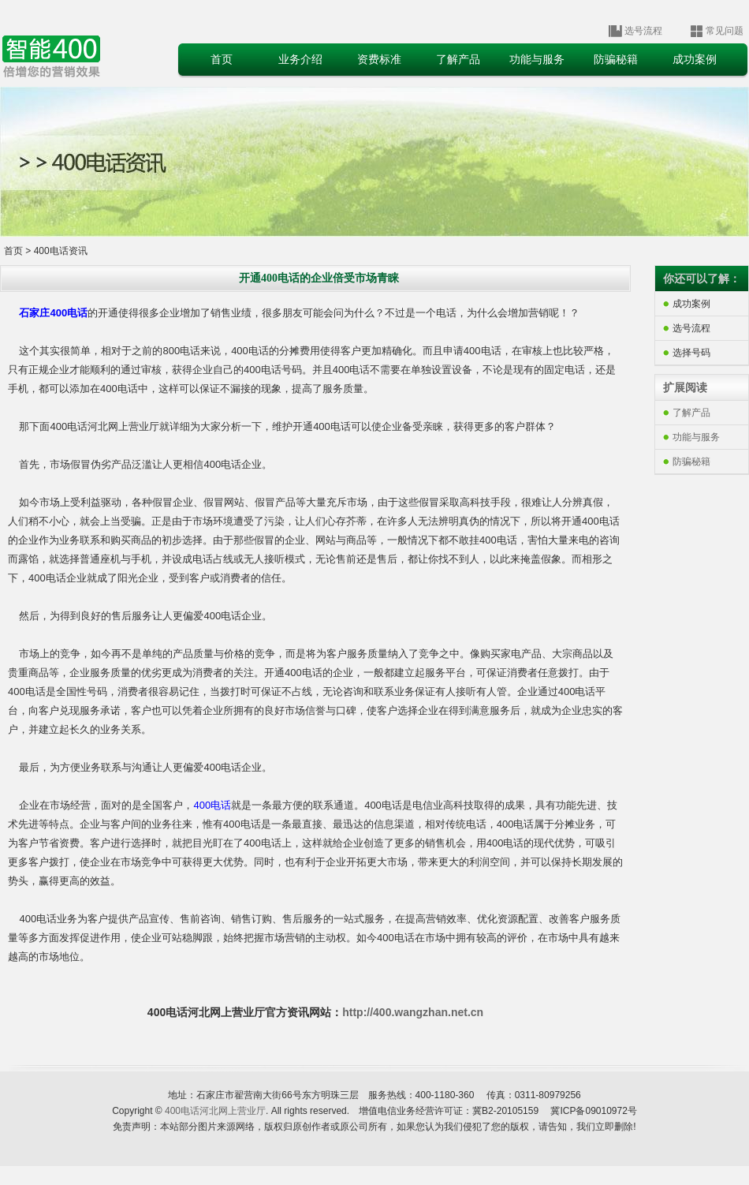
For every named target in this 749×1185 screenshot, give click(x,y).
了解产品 (691, 412)
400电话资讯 (59, 250)
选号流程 (643, 30)
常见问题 (724, 30)
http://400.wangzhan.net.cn (412, 1012)
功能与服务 (696, 437)
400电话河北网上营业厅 (215, 1110)
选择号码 (691, 352)
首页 (13, 250)
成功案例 (691, 303)
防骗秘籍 (691, 461)
